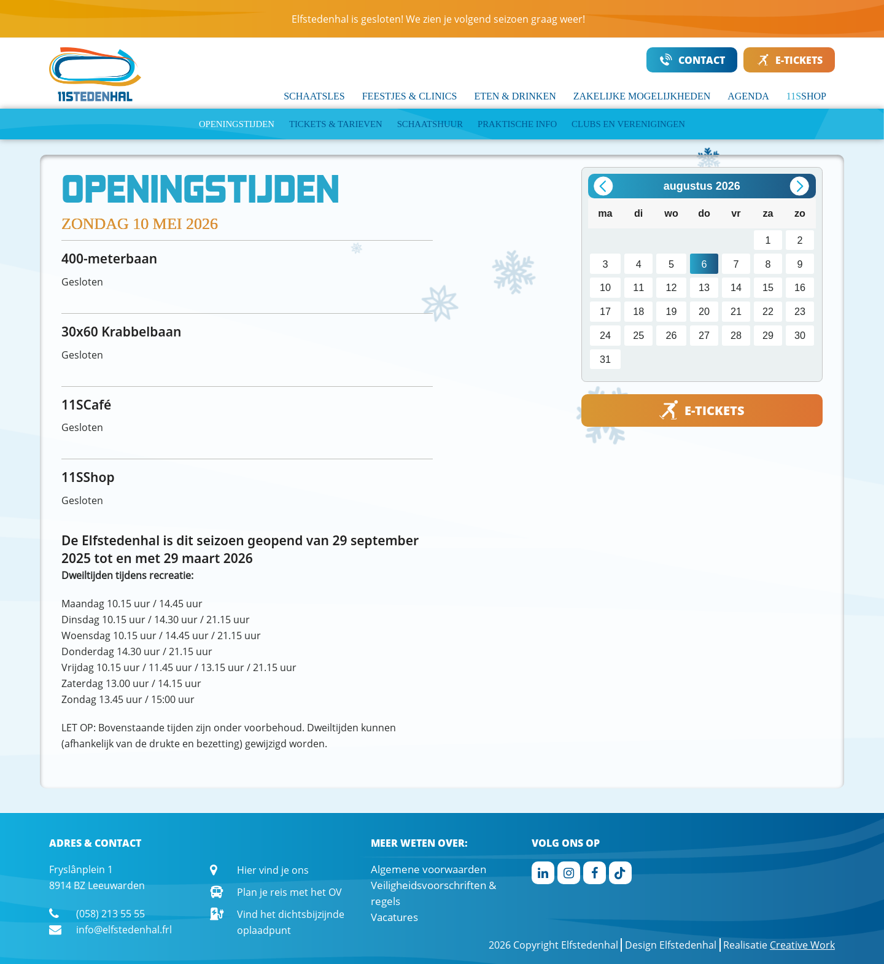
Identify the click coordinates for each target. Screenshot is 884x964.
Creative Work (802, 945)
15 (768, 287)
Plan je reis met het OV (289, 892)
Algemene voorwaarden (428, 869)
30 (799, 335)
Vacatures (394, 917)
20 (704, 311)
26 (671, 335)
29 (768, 335)
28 (736, 335)
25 (638, 335)
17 (605, 311)
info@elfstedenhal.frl (124, 929)
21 (736, 311)
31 (605, 359)
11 (638, 287)
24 (605, 335)
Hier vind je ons (273, 870)
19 (671, 311)
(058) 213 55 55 (110, 913)
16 (799, 287)
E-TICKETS (790, 60)
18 (638, 311)
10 (605, 287)
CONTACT (692, 60)
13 (704, 287)
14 (736, 287)
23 (799, 311)
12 (671, 287)
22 (768, 311)
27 (704, 335)
